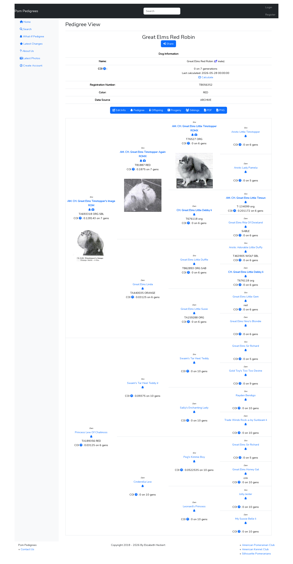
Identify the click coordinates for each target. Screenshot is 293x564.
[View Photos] (93, 209)
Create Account (31, 65)
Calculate (205, 77)
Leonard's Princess (194, 506)
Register (270, 14)
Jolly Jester (245, 494)
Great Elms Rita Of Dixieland (246, 222)
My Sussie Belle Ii (245, 519)
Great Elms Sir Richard (245, 346)
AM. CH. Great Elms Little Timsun (246, 198)
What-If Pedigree (32, 36)
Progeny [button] (174, 110)
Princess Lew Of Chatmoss (91, 432)
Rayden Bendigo (246, 395)
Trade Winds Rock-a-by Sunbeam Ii (245, 420)
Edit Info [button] (119, 110)
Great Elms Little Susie (194, 309)
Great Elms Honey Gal (245, 469)
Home (30, 22)
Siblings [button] (192, 110)
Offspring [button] (156, 110)
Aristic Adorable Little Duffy (245, 247)
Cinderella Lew (143, 482)
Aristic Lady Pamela (245, 167)
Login (268, 7)
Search (26, 29)
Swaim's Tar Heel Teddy (194, 358)
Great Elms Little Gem (246, 296)
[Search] (162, 11)
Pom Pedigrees (26, 11)
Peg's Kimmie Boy (194, 457)
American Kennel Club (255, 549)
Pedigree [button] (137, 110)
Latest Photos (30, 58)
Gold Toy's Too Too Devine (245, 371)
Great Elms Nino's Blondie (245, 321)
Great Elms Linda (143, 284)
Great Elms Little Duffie (194, 259)
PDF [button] (208, 110)
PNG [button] (220, 110)
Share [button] (168, 44)
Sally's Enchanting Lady (194, 407)
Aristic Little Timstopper (245, 132)
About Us (27, 51)
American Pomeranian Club (258, 545)
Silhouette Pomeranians (256, 553)
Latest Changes (31, 44)
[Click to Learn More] (105, 69)
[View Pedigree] (89, 209)
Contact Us (27, 549)
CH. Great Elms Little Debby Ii (194, 210)
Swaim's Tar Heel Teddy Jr (142, 383)
